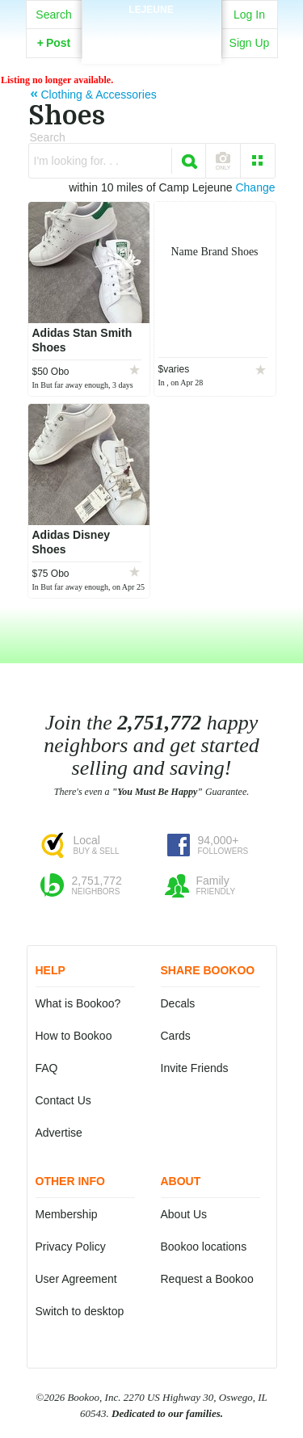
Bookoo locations (204, 1246)
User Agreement (76, 1278)
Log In (249, 14)
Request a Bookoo (207, 1278)
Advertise (59, 1132)
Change (255, 187)
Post (54, 42)
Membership (67, 1214)
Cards (176, 1035)
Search (53, 14)
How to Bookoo (74, 1035)
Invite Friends (195, 1068)
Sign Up (249, 42)
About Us (184, 1214)
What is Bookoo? (78, 1003)
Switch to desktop (80, 1311)
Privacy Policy (71, 1246)
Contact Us (63, 1100)
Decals (178, 1003)
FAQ (47, 1068)
